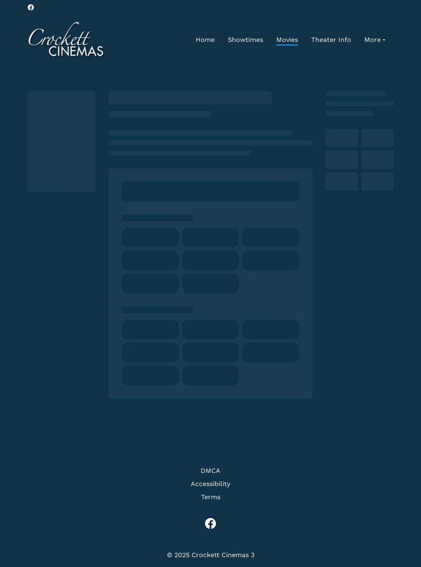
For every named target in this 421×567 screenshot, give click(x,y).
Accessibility (210, 484)
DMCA (210, 471)
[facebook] (31, 7)
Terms (210, 497)
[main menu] (291, 40)
